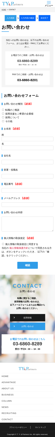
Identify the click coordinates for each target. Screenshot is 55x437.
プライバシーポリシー (18, 427)
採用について (12, 117)
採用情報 (27, 318)
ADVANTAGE (9, 382)
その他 (8, 121)
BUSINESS (8, 395)
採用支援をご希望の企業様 (19, 114)
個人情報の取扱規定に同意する (21, 244)
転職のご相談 (12, 110)
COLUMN (7, 401)
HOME (5, 376)
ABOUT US (8, 388)
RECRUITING (9, 413)
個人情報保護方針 (18, 248)
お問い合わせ (27, 326)
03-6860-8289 (27, 61)
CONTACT (7, 419)
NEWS (5, 407)
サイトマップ (40, 427)
